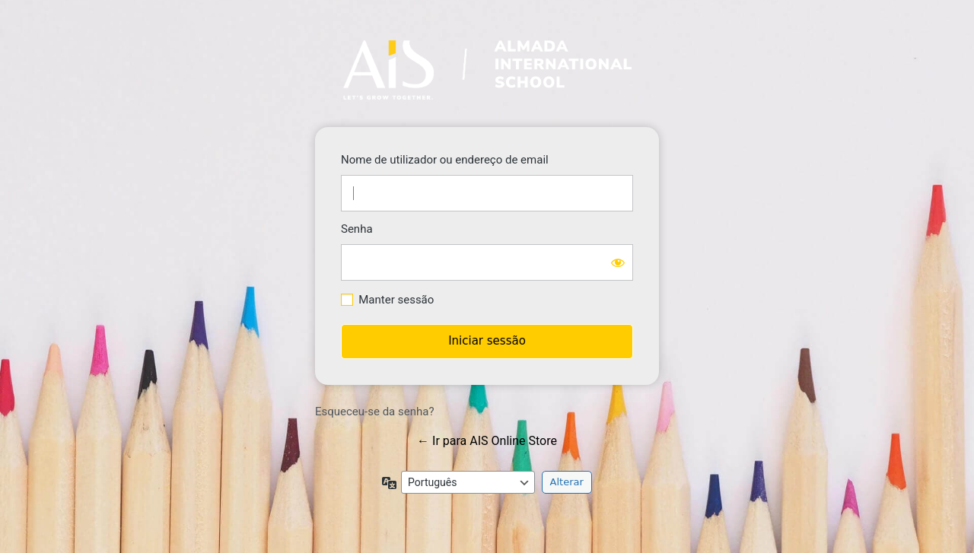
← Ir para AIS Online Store (487, 441)
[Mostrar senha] (618, 262)
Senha (357, 229)
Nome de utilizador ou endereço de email (445, 160)
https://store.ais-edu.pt (487, 69)
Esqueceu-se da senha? (374, 411)
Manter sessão (396, 300)
